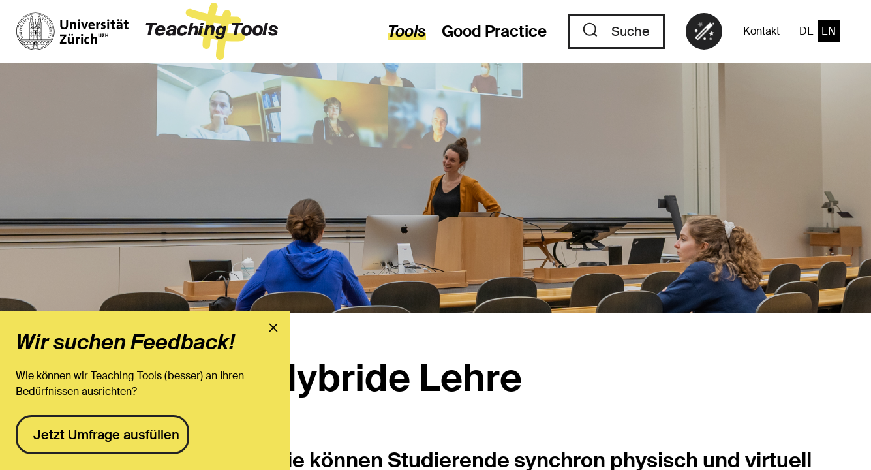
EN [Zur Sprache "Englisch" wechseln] (828, 31)
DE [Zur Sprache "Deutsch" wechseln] (806, 31)
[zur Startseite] (147, 31)
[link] (704, 31)
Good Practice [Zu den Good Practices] (494, 31)
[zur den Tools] (399, 31)
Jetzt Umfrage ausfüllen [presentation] (106, 434)
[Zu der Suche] (616, 31)
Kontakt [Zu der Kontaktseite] (761, 31)
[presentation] (273, 327)
